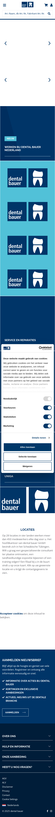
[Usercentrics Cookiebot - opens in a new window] (39, 348)
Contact (6, 795)
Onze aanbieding (26, 756)
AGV (4, 778)
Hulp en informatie (26, 746)
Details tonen (39, 437)
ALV (4, 782)
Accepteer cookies (11, 613)
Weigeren (27, 466)
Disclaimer (7, 786)
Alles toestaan (27, 447)
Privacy (6, 790)
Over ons (26, 736)
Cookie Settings (10, 799)
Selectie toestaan (27, 456)
